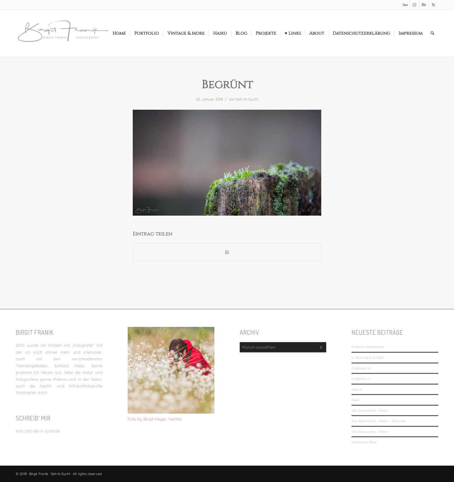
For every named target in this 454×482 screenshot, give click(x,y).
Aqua (355, 400)
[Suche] (432, 33)
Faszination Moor (364, 442)
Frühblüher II (361, 368)
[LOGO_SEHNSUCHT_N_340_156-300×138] (63, 33)
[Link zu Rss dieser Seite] (433, 4)
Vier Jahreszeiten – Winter (370, 410)
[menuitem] (119, 33)
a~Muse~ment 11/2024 (367, 357)
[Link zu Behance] (423, 4)
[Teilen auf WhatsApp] (227, 252)
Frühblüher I (361, 378)
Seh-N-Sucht (247, 99)
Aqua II (357, 389)
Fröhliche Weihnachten (368, 347)
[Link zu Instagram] (414, 4)
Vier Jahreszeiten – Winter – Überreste (378, 421)
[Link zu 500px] (405, 4)
